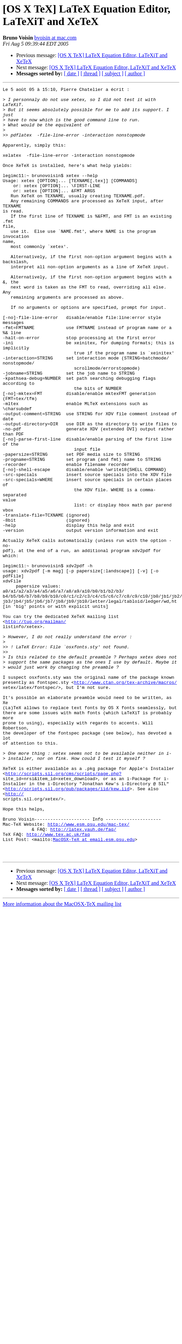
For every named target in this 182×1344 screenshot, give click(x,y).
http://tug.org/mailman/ (35, 729)
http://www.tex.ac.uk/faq (58, 984)
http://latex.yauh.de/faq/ (83, 978)
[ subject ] (112, 73)
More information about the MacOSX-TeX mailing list (62, 1058)
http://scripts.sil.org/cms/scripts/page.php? (63, 911)
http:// (14, 935)
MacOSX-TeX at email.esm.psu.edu (94, 990)
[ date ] (71, 73)
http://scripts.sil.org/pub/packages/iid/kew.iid (67, 929)
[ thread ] (90, 73)
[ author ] (135, 73)
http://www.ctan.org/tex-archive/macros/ (125, 802)
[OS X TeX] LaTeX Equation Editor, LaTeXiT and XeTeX (112, 67)
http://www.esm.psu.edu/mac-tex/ (89, 972)
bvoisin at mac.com (55, 38)
